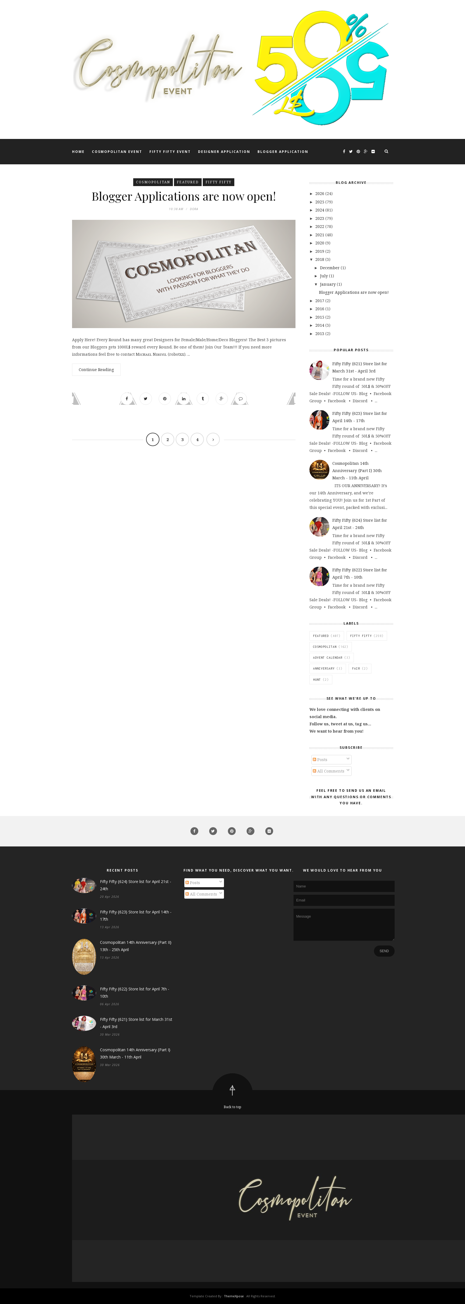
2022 (320, 226)
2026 (320, 193)
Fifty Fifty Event (170, 151)
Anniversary (324, 668)
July (324, 275)
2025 (320, 201)
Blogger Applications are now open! (184, 196)
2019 (320, 251)
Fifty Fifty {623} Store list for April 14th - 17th (135, 915)
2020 (320, 243)
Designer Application (224, 151)
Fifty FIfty (219, 182)
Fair (356, 668)
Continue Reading (96, 369)
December (330, 267)
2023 (320, 218)
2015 (320, 317)
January (328, 284)
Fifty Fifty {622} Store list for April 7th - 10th (134, 992)
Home (78, 151)
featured (188, 182)
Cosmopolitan (153, 182)
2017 (320, 300)
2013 (320, 333)
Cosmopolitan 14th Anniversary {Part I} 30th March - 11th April (357, 470)
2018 (320, 259)
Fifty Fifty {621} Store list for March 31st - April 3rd (136, 1023)
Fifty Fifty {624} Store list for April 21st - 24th (135, 885)
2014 (320, 325)
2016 (320, 308)
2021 (320, 234)
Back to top (232, 1107)
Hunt (317, 679)
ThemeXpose (234, 1296)
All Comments (328, 771)
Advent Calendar (327, 657)
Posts (320, 759)
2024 (320, 210)
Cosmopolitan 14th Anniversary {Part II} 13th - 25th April (135, 946)
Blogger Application (282, 151)
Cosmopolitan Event (117, 151)
